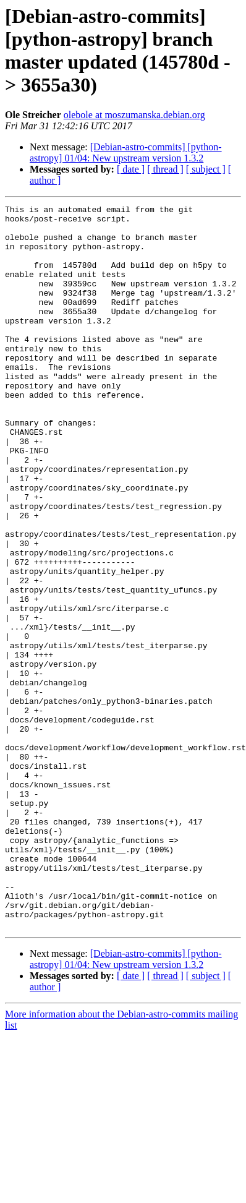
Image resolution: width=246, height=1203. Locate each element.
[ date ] (131, 169)
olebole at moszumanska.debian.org (134, 114)
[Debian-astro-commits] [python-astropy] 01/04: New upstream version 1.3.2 (126, 152)
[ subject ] (206, 169)
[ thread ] (165, 169)
